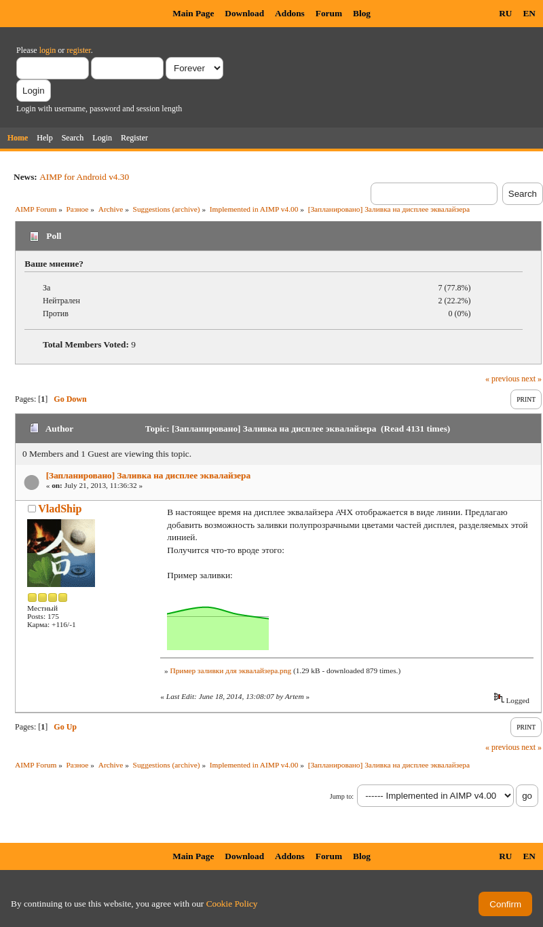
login (47, 50)
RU (505, 13)
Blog (362, 13)
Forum (329, 13)
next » (531, 378)
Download (244, 13)
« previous (502, 378)
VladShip (59, 508)
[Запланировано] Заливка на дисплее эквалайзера (148, 475)
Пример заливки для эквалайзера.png (230, 670)
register (78, 50)
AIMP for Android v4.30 (84, 177)
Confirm (505, 904)
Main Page (193, 13)
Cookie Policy (232, 903)
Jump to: (342, 796)
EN (529, 13)
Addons (290, 13)
